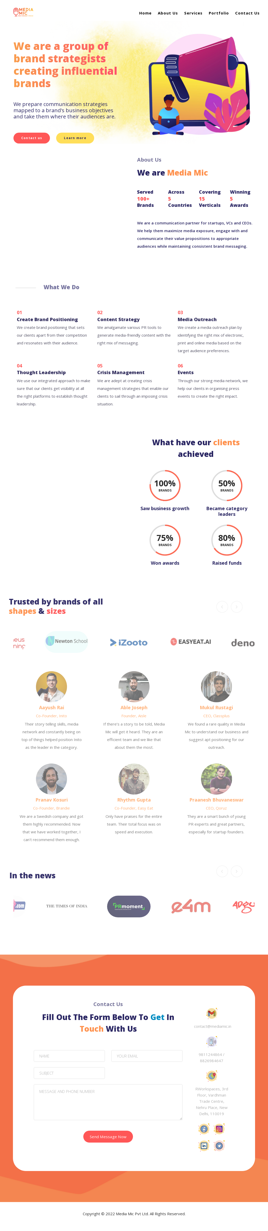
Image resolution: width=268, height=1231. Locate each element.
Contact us (31, 138)
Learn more (75, 138)
